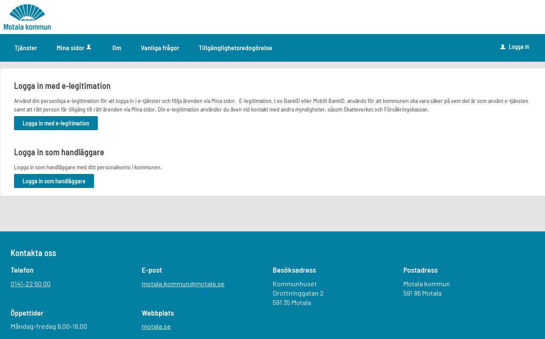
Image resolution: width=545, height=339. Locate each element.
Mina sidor (75, 47)
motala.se (156, 326)
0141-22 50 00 (31, 283)
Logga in (514, 46)
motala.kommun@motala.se (183, 283)
